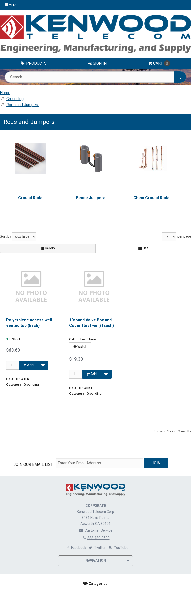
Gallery (48, 248)
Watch (80, 346)
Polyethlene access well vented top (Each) (29, 323)
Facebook (75, 547)
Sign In (97, 63)
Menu (11, 4)
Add (28, 364)
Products (34, 63)
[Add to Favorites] (42, 365)
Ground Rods (30, 198)
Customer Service (95, 530)
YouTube (118, 547)
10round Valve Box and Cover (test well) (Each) (91, 323)
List (143, 248)
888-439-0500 (96, 538)
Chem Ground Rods (151, 198)
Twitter (97, 547)
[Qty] (12, 365)
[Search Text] (95, 77)
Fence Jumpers (90, 198)
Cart (159, 63)
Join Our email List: (33, 465)
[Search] (180, 77)
